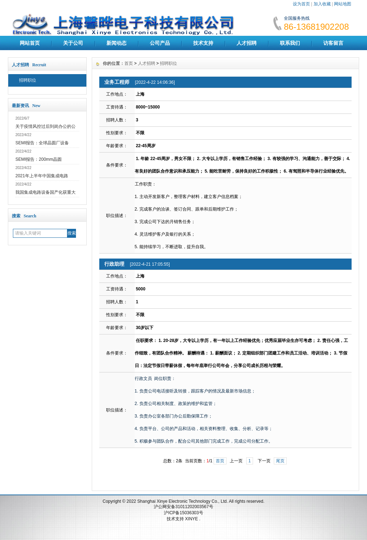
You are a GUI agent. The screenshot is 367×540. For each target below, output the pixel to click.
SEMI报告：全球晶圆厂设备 (42, 142)
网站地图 (342, 3)
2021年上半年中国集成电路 (41, 175)
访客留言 (333, 43)
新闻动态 (116, 43)
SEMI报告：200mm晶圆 (38, 159)
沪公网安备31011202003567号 (183, 506)
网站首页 (30, 43)
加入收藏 (322, 3)
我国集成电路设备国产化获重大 (45, 192)
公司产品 (160, 43)
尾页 (280, 460)
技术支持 (203, 43)
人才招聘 (247, 43)
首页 (128, 63)
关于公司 (73, 43)
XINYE (192, 518)
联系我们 (290, 43)
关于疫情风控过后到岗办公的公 (45, 126)
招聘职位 (27, 80)
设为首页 (301, 3)
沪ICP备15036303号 (183, 512)
